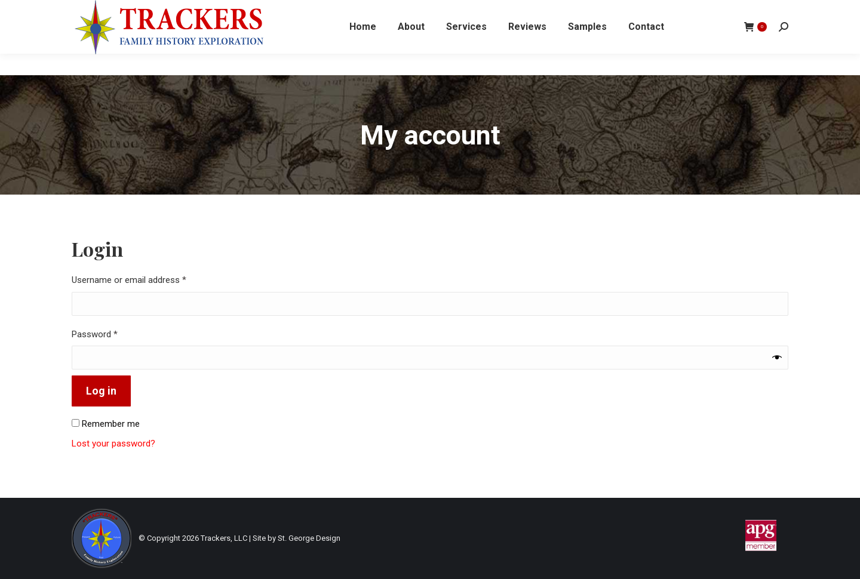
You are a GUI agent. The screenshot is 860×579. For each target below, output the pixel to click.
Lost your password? (113, 443)
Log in (101, 390)
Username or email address (146, 279)
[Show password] (777, 357)
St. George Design (309, 538)
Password (111, 334)
